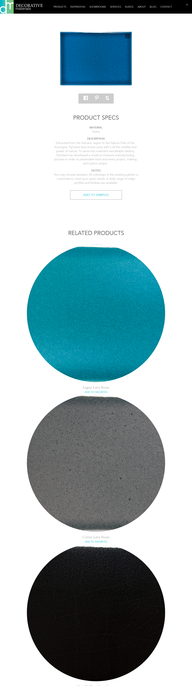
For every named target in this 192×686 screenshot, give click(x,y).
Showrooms (97, 6)
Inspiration (77, 6)
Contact (166, 6)
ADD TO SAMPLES (96, 195)
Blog (153, 6)
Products (59, 6)
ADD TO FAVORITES (96, 392)
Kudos (129, 6)
